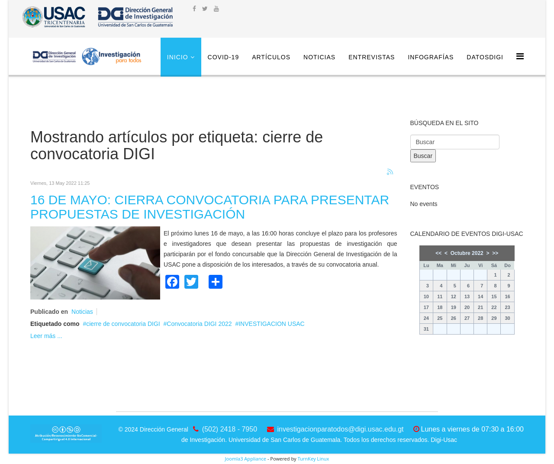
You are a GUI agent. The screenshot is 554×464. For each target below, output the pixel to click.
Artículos (271, 57)
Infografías (431, 57)
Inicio (177, 57)
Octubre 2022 (467, 253)
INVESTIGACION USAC (271, 323)
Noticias (319, 57)
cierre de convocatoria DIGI (123, 323)
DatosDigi (485, 57)
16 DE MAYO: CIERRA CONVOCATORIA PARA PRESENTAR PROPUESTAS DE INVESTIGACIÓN (209, 207)
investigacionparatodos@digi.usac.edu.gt (340, 429)
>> (495, 253)
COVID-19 (223, 57)
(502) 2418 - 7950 (229, 429)
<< (438, 253)
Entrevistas (371, 57)
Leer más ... (46, 335)
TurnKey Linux (313, 458)
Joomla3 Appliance (245, 458)
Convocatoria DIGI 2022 (199, 323)
